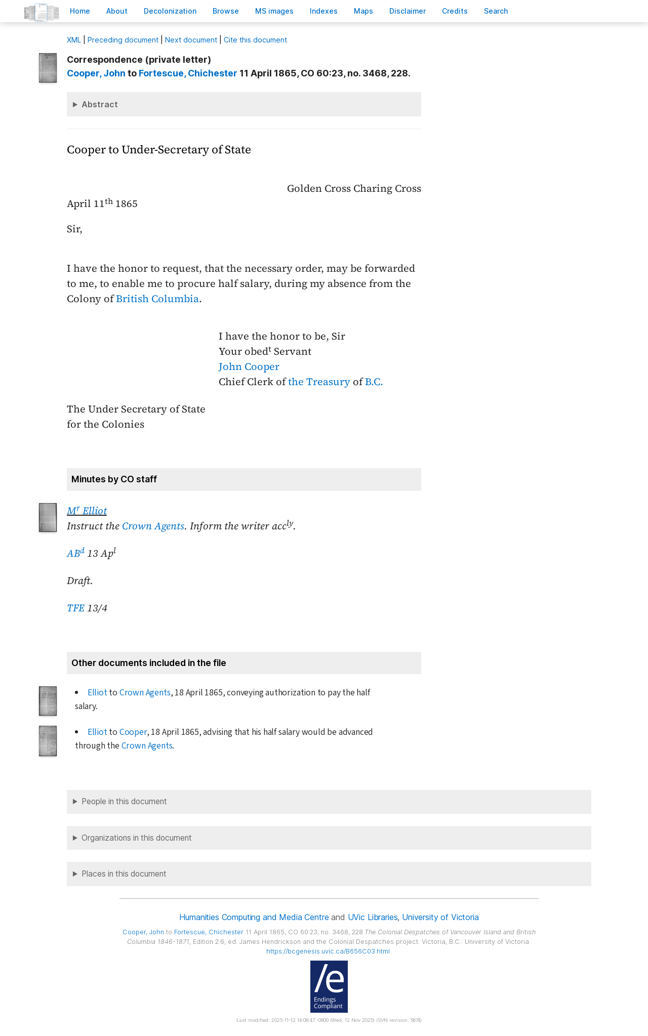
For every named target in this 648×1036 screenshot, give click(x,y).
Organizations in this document (137, 838)
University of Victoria (440, 917)
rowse (226, 11)
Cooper (133, 732)
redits (455, 11)
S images (274, 11)
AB (76, 553)
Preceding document (123, 39)
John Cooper (249, 366)
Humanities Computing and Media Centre (254, 917)
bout (117, 11)
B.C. (374, 382)
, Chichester (188, 73)
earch (496, 11)
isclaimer (407, 11)
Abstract (100, 104)
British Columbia (157, 299)
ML (74, 39)
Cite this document (255, 39)
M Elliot (87, 511)
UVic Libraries (373, 917)
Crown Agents (153, 526)
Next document (191, 39)
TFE (76, 608)
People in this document (124, 801)
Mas (363, 11)
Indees (324, 11)
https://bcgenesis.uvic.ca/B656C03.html (328, 951)
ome (80, 11)
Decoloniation (170, 11)
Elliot (97, 692)
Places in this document (124, 874)
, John (96, 73)
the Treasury (319, 382)
